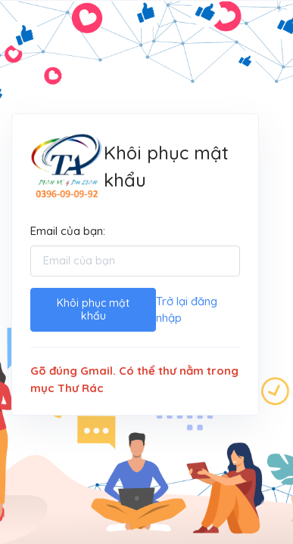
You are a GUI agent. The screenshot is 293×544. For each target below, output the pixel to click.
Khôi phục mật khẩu (93, 309)
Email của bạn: (67, 231)
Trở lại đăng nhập (186, 310)
